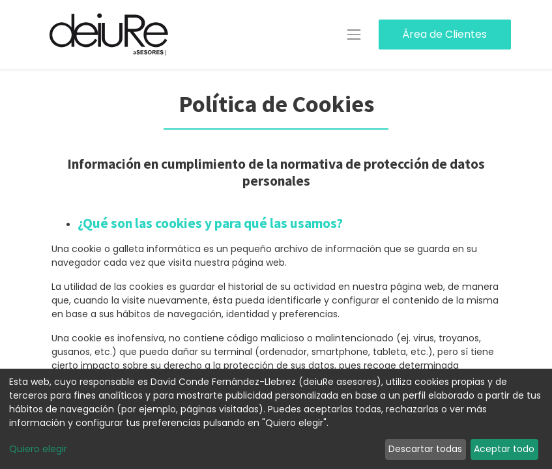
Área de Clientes (444, 34)
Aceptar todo (504, 448)
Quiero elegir (38, 448)
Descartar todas (425, 448)
